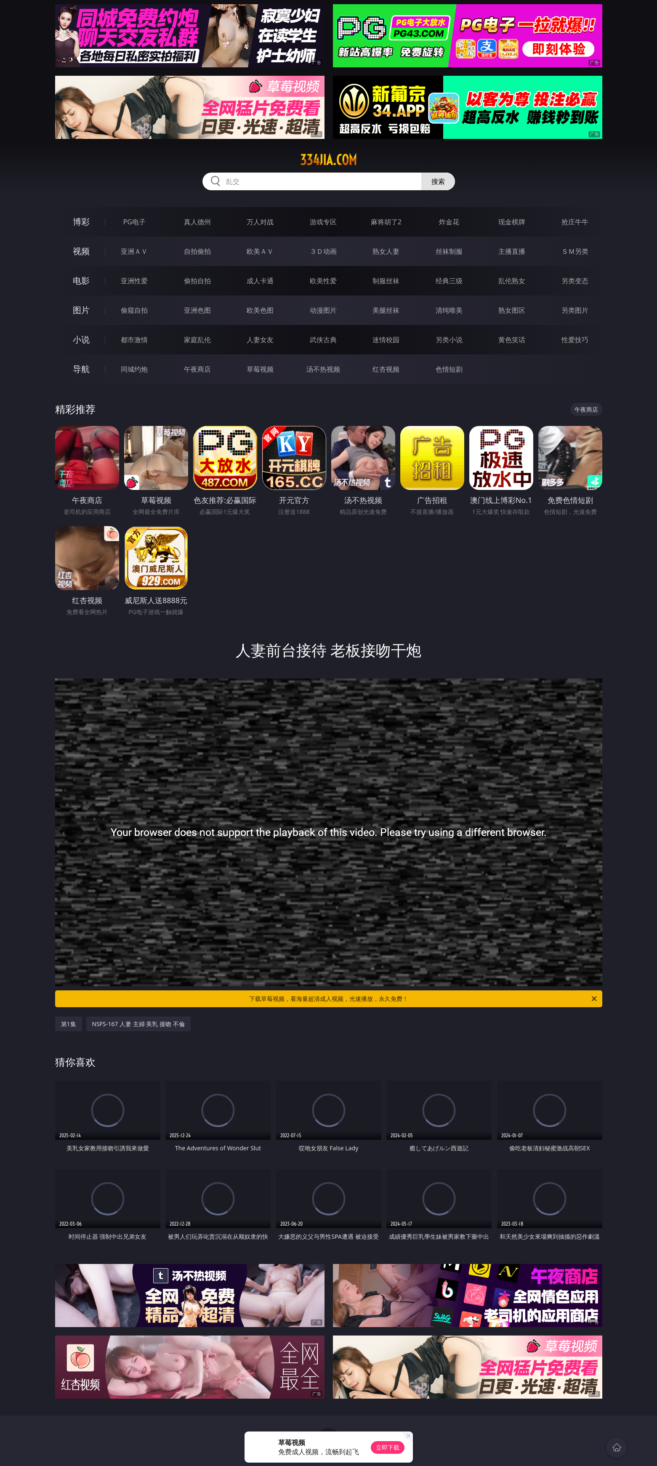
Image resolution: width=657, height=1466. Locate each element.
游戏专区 (323, 221)
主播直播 (511, 251)
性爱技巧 (574, 339)
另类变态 (574, 280)
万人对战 (260, 221)
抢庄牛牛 (574, 221)
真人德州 (197, 221)
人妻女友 (260, 339)
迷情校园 (385, 339)
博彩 (81, 221)
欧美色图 (260, 310)
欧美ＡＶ (260, 251)
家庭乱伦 (197, 339)
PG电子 (134, 221)
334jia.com (328, 160)
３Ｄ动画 (323, 251)
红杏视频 (385, 369)
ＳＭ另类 (574, 251)
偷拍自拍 (197, 280)
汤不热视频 (323, 369)
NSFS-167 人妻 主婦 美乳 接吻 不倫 (138, 1024)
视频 (81, 251)
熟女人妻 (385, 251)
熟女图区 (511, 310)
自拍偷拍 (197, 251)
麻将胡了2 (386, 221)
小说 (81, 339)
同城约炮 (134, 369)
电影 (81, 280)
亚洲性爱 (134, 280)
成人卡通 (260, 280)
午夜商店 (197, 369)
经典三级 (449, 280)
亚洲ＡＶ (134, 251)
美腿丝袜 (385, 310)
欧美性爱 (323, 280)
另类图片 (574, 310)
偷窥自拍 (134, 310)
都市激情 (134, 339)
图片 (81, 310)
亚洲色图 (197, 310)
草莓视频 (260, 369)
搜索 (438, 181)
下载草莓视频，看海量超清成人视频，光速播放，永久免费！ (423, 999)
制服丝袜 (385, 280)
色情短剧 (449, 369)
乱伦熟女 (511, 280)
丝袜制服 (449, 251)
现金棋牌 (511, 221)
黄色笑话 (511, 339)
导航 (81, 369)
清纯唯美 (449, 310)
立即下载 (387, 1447)
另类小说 (449, 339)
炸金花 (449, 221)
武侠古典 (323, 339)
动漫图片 (323, 310)
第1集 (68, 1024)
